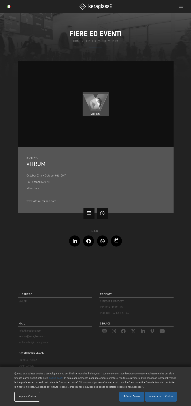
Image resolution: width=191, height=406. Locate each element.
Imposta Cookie (27, 396)
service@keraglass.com (32, 336)
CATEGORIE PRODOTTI (112, 301)
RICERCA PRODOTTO (111, 307)
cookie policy (56, 377)
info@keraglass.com (30, 330)
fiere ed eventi (95, 41)
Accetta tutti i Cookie (161, 396)
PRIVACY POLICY (28, 360)
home (77, 41)
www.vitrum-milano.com (41, 201)
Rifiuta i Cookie (131, 396)
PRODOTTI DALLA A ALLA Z (115, 312)
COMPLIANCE (26, 365)
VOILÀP (23, 301)
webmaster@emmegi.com (33, 342)
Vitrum (113, 41)
